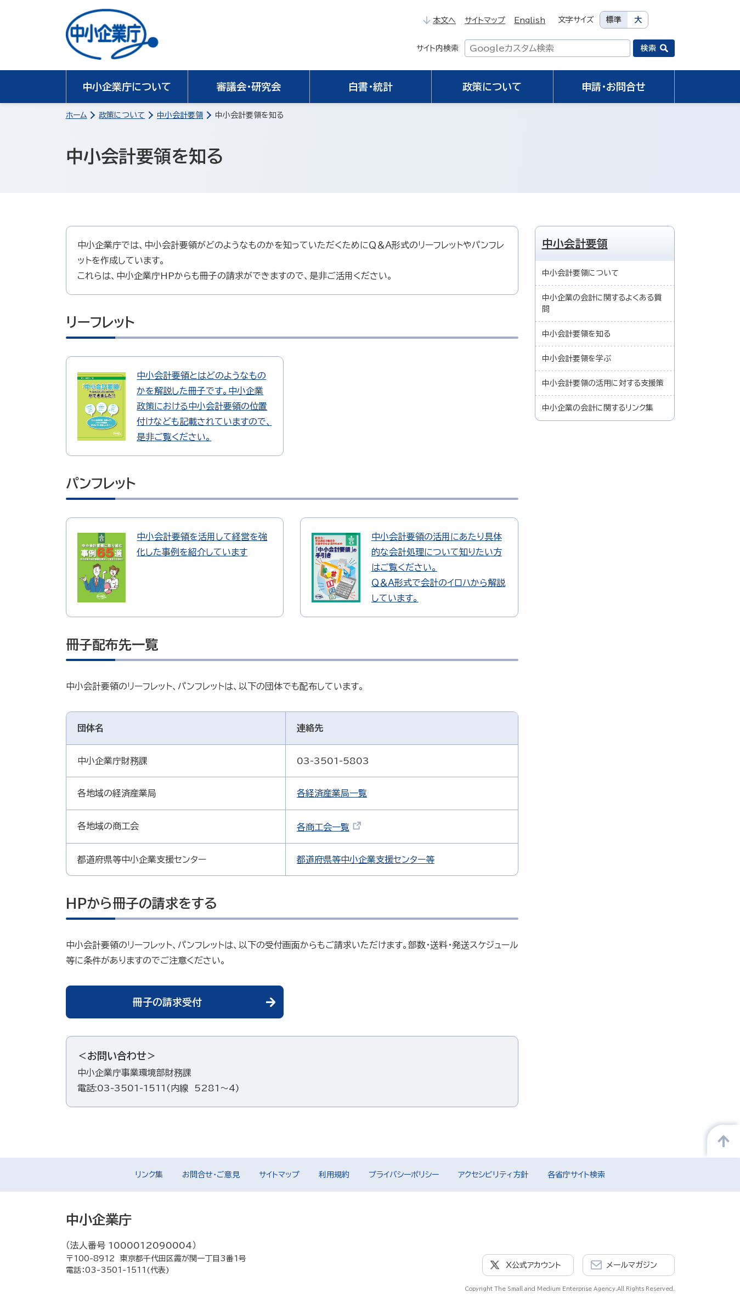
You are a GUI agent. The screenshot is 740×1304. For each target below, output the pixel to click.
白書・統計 (370, 87)
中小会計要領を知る (576, 334)
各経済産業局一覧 (332, 793)
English (529, 20)
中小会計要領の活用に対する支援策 (603, 383)
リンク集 (149, 1174)
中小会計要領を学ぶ (576, 358)
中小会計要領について (580, 273)
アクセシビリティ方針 (493, 1174)
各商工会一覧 (329, 827)
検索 (648, 48)
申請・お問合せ (613, 87)
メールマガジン (631, 1265)
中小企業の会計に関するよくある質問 (602, 303)
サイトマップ (485, 20)
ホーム (76, 115)
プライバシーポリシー (404, 1174)
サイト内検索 (437, 48)
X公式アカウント (533, 1265)
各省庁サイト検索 (576, 1174)
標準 (614, 20)
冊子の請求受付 (167, 1002)
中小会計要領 (180, 115)
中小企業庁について (126, 87)
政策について (492, 87)
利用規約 (334, 1174)
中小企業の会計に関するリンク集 (597, 408)
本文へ (439, 20)
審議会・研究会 (249, 87)
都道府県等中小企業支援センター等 (365, 859)
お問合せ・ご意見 (211, 1174)
